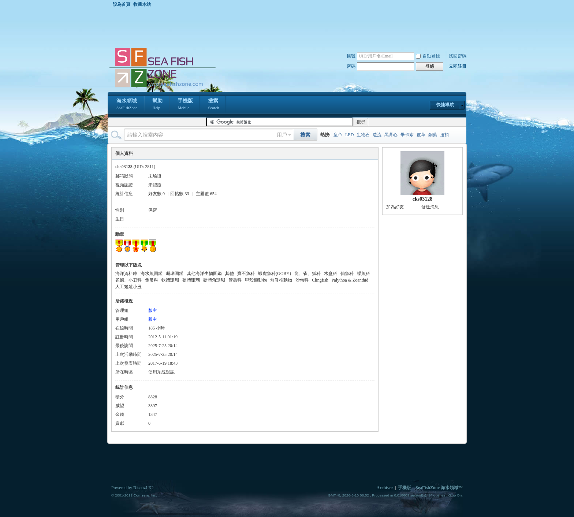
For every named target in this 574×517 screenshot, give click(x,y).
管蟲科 (235, 280)
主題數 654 (206, 193)
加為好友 (395, 206)
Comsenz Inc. (145, 495)
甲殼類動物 (256, 280)
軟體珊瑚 (170, 280)
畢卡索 (407, 134)
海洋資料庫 (126, 273)
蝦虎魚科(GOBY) (274, 273)
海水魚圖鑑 (152, 273)
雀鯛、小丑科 (128, 280)
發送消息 (430, 206)
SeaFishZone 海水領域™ (439, 487)
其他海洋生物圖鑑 (204, 273)
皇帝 (337, 134)
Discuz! (140, 487)
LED (349, 134)
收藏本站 (142, 4)
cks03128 (422, 199)
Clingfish (320, 280)
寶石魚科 (246, 273)
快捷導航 (445, 104)
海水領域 (126, 104)
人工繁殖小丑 (128, 286)
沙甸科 (302, 280)
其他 (229, 273)
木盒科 (330, 273)
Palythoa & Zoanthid (350, 280)
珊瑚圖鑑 (174, 273)
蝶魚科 (363, 273)
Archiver (384, 487)
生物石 (363, 134)
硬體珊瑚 (191, 280)
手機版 (185, 104)
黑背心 (391, 134)
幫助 (157, 104)
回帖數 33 (179, 193)
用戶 (282, 135)
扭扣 (444, 134)
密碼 (351, 66)
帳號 (351, 56)
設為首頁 (121, 4)
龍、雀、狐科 (307, 273)
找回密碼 (457, 56)
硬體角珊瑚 (214, 280)
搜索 (213, 104)
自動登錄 (428, 56)
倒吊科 (151, 280)
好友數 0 (156, 193)
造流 (377, 134)
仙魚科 (347, 273)
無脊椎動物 (281, 280)
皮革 (421, 134)
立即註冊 (457, 66)
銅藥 (432, 134)
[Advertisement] (288, 27)
